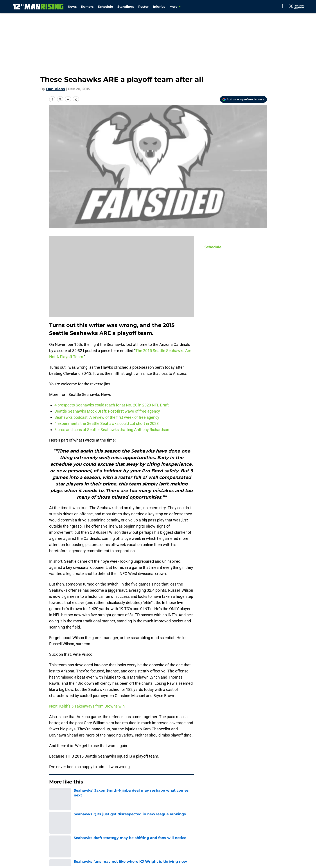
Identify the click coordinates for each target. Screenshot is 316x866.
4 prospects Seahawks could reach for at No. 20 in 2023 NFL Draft (111, 405)
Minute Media (36, 853)
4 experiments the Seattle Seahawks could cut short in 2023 (106, 423)
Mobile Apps (254, 826)
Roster (143, 7)
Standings (125, 7)
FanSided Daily (62, 834)
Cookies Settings (211, 842)
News (72, 7)
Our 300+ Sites (209, 826)
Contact (162, 826)
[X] (291, 6)
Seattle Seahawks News (82, 795)
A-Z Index (163, 842)
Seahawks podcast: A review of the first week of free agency (106, 417)
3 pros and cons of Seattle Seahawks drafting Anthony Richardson (111, 429)
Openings (104, 826)
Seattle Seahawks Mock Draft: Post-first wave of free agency (107, 411)
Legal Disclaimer (64, 842)
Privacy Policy (167, 834)
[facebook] (282, 6)
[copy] (76, 99)
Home (54, 795)
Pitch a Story (107, 834)
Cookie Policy (255, 834)
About (55, 826)
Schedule (105, 7)
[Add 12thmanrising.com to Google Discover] (243, 99)
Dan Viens (55, 89)
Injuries (159, 7)
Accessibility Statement (116, 842)
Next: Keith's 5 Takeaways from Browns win (87, 706)
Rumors (87, 7)
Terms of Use (208, 834)
